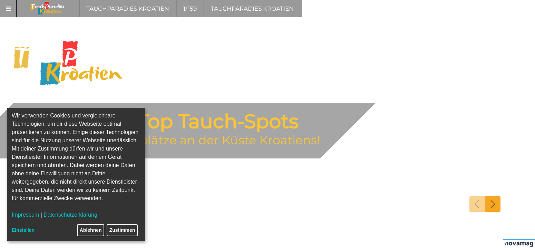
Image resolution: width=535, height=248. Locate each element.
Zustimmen (122, 230)
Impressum (25, 215)
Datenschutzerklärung (70, 215)
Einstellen (23, 230)
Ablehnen (91, 230)
